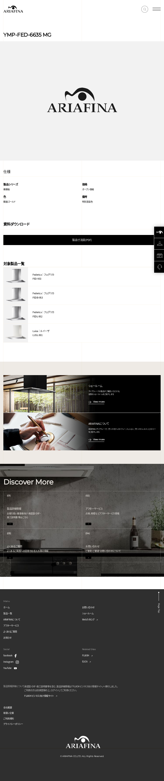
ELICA (84, 661)
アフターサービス (11, 625)
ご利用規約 (8, 718)
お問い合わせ (88, 607)
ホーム (6, 607)
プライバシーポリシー (13, 724)
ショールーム (88, 613)
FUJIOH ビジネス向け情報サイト (39, 695)
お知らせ (7, 637)
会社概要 (7, 707)
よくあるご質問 (10, 631)
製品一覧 (7, 613)
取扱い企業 (8, 713)
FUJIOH (85, 655)
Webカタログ (88, 619)
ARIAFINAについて (11, 619)
